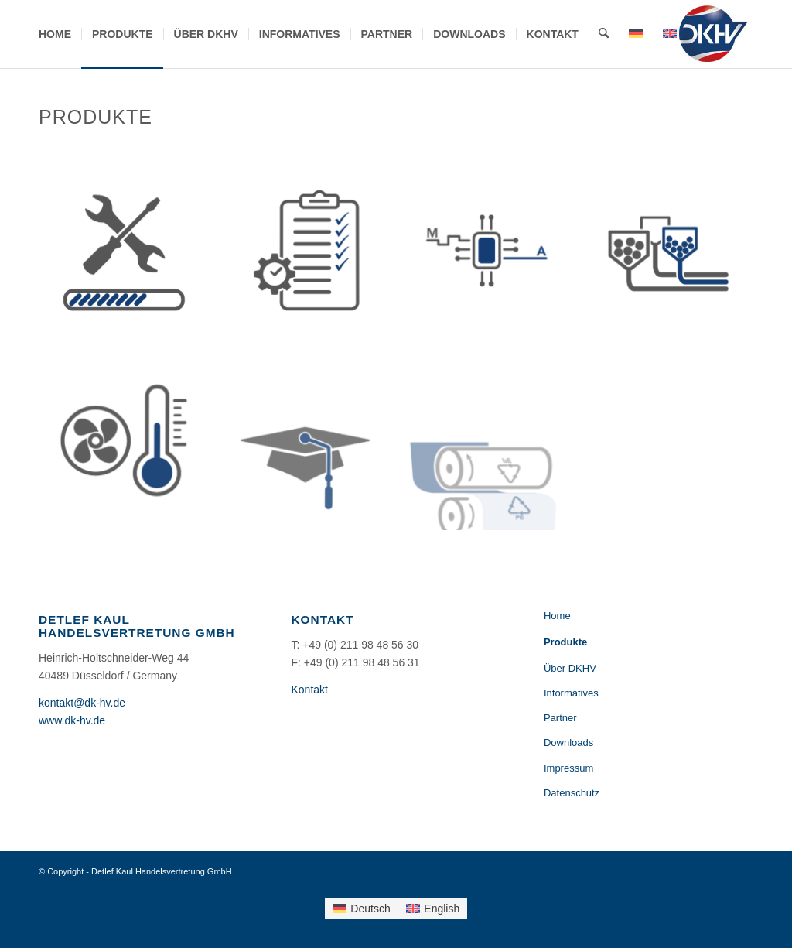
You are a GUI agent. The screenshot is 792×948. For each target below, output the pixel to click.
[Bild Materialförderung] (674, 258)
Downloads (568, 742)
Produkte (565, 642)
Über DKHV (570, 668)
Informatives (571, 693)
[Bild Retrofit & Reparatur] (129, 258)
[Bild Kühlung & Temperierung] (129, 439)
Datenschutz (571, 793)
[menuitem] (55, 34)
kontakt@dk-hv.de (82, 702)
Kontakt (309, 689)
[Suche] (604, 34)
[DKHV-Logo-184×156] (713, 34)
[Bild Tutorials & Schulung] (311, 439)
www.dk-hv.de (72, 720)
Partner (560, 718)
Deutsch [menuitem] (370, 908)
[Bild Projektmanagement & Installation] (311, 258)
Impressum (568, 768)
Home (557, 615)
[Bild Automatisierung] (492, 258)
